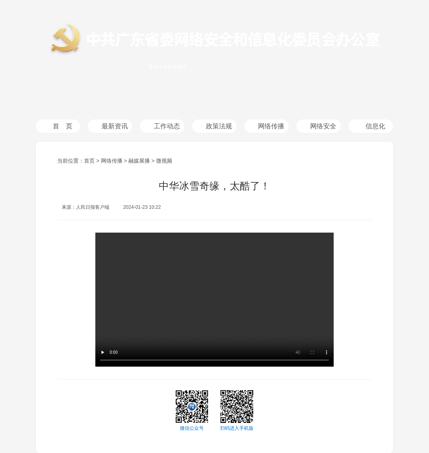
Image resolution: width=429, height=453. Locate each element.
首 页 (62, 126)
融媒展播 (139, 161)
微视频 (164, 161)
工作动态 (167, 126)
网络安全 (323, 126)
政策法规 (219, 126)
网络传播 (271, 126)
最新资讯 (115, 126)
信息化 (375, 126)
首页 (89, 161)
